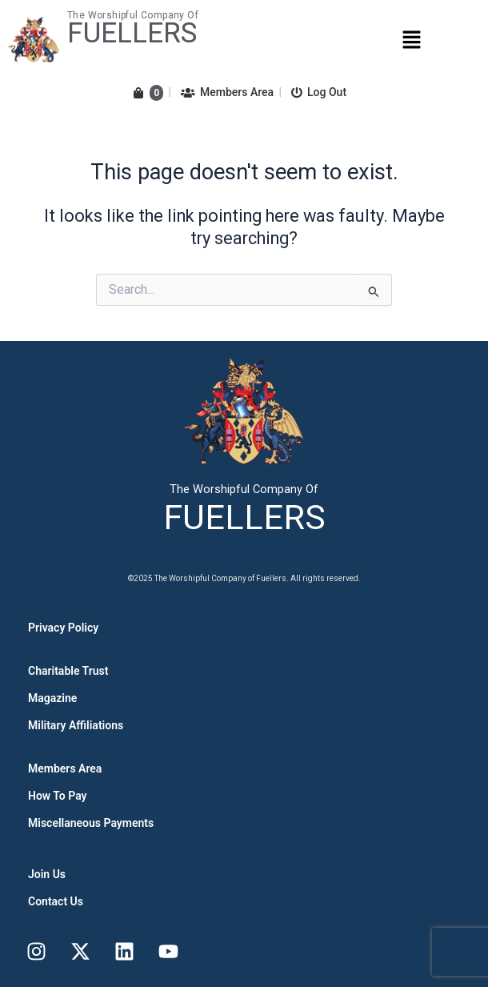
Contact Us (55, 901)
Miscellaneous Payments (91, 822)
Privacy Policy (63, 627)
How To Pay (57, 795)
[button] (411, 39)
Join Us (47, 874)
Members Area (227, 92)
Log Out (318, 92)
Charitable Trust (68, 670)
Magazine (52, 698)
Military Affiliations (75, 725)
